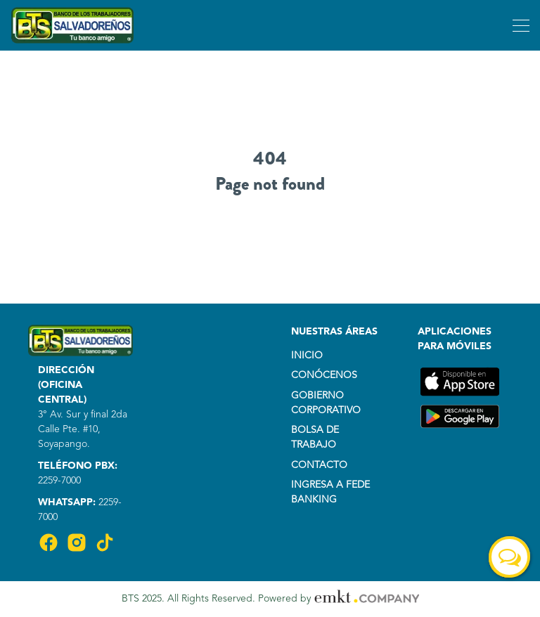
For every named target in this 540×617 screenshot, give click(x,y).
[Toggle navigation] (519, 25)
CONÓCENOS (324, 375)
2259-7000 (59, 481)
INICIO (307, 356)
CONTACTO (319, 465)
